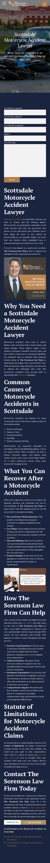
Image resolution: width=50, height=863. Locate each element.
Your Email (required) (25, 119)
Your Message (25, 159)
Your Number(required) (25, 128)
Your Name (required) (25, 111)
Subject (25, 137)
